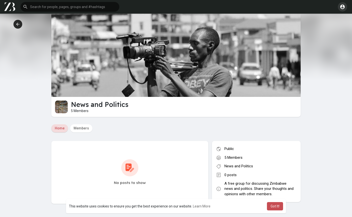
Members (81, 128)
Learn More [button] (201, 206)
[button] (70, 7)
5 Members (233, 157)
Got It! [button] (275, 206)
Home (60, 128)
